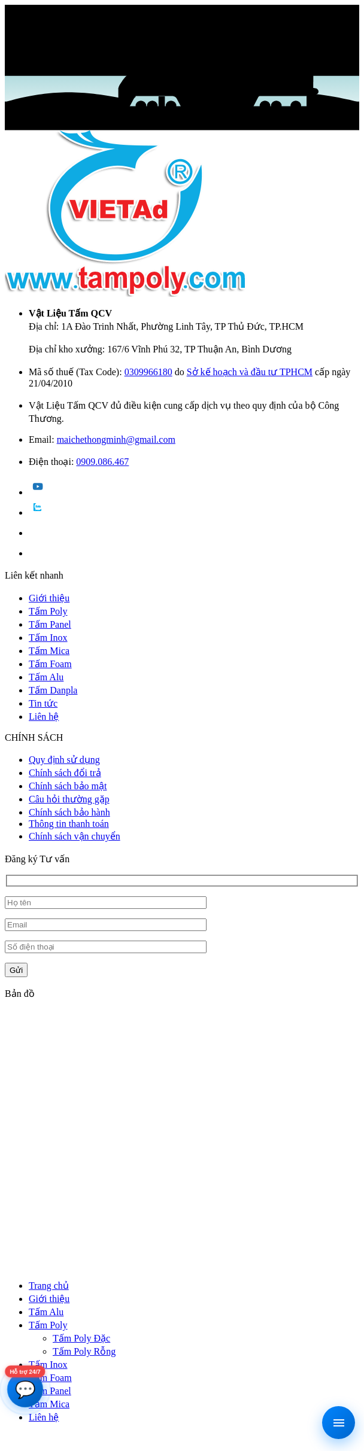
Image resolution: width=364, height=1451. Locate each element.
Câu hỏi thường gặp (69, 799)
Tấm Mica (49, 651)
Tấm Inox (48, 637)
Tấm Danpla (53, 690)
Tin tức (43, 703)
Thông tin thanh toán (69, 824)
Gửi (16, 970)
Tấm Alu (46, 677)
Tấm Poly (48, 611)
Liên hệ (44, 716)
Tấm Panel (50, 624)
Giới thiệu (49, 598)
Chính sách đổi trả (65, 773)
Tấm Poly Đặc (81, 1338)
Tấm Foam (50, 664)
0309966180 (148, 372)
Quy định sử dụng (64, 760)
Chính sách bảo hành (69, 812)
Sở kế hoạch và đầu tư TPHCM (250, 372)
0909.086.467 (102, 462)
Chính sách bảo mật (68, 786)
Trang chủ (49, 1285)
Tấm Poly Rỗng (84, 1351)
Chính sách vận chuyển (74, 836)
